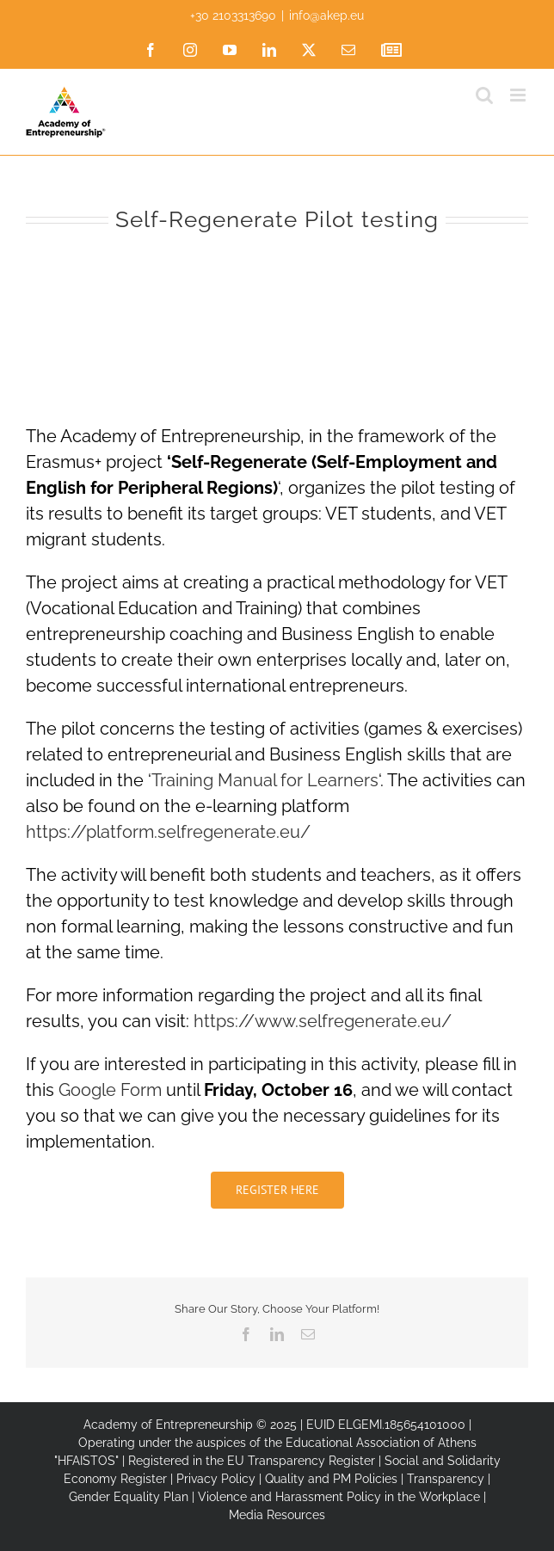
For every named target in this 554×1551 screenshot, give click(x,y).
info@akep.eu (326, 15)
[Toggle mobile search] (484, 95)
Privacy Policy (215, 1479)
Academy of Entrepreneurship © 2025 (190, 1424)
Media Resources (277, 1515)
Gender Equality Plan (128, 1497)
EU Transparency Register (301, 1461)
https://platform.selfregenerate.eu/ (168, 832)
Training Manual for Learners (265, 780)
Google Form (110, 1090)
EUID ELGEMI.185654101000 (385, 1424)
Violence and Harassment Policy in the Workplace (339, 1497)
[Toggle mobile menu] (519, 95)
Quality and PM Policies (331, 1479)
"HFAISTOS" (86, 1461)
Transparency (445, 1479)
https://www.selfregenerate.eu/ (323, 1021)
